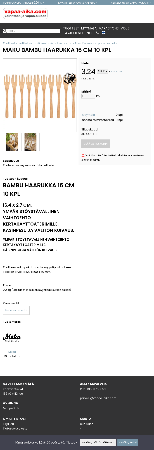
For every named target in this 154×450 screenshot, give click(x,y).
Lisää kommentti (16, 310)
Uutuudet (86, 424)
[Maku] (12, 345)
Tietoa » (71, 442)
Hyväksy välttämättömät (98, 442)
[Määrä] (88, 96)
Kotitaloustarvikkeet (33, 43)
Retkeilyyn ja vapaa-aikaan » (131, 2)
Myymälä (89, 28)
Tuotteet (71, 28)
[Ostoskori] (97, 33)
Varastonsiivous (114, 28)
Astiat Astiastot (62, 43)
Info (89, 33)
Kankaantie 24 (13, 389)
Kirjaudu (8, 424)
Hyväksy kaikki (128, 442)
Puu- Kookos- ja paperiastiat (96, 43)
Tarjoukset (73, 33)
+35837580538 (96, 389)
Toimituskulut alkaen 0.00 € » (23, 2)
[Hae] (31, 31)
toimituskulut (117, 71)
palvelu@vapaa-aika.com (98, 398)
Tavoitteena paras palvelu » (77, 2)
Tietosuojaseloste (15, 428)
